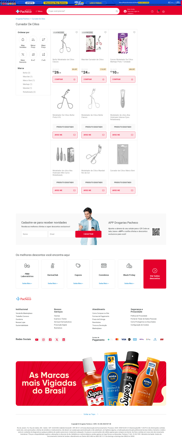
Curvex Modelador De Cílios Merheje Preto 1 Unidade (121, 60)
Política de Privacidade (139, 316)
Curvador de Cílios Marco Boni (65, 170)
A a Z (33, 55)
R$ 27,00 (84, 69)
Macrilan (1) (27, 77)
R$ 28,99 (56, 69)
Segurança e (148, 310)
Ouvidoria (19, 319)
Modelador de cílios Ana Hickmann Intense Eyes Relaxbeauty (91, 117)
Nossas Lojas (20, 322)
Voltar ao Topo (91, 414)
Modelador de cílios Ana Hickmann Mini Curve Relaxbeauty (120, 117)
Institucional (22, 309)
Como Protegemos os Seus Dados (143, 322)
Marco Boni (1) (29, 80)
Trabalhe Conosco (22, 316)
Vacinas (57, 316)
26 (57, 72)
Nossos (72, 310)
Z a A (43, 55)
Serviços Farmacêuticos (63, 322)
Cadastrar (88, 234)
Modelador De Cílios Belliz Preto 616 (150, 60)
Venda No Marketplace (24, 313)
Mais (23, 42)
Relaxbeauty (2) (29, 92)
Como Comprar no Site (100, 313)
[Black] (91, 3)
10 (114, 72)
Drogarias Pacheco (23, 19)
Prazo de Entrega (98, 319)
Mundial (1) (27, 88)
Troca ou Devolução (99, 325)
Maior (43, 42)
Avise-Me (151, 79)
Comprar (65, 79)
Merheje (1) (27, 84)
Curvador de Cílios (38, 19)
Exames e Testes (60, 319)
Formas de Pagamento (100, 316)
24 (85, 72)
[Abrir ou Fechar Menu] (39, 11)
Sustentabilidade (22, 325)
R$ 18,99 (113, 69)
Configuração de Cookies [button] (140, 325)
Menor (33, 42)
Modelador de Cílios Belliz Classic (63, 116)
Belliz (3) (26, 73)
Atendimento (98, 309)
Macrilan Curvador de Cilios (92, 59)
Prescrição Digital (60, 325)
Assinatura (58, 328)
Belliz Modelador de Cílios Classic (63, 60)
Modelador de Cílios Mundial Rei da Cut (150, 116)
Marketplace (97, 328)
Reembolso (96, 322)
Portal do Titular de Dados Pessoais (144, 319)
